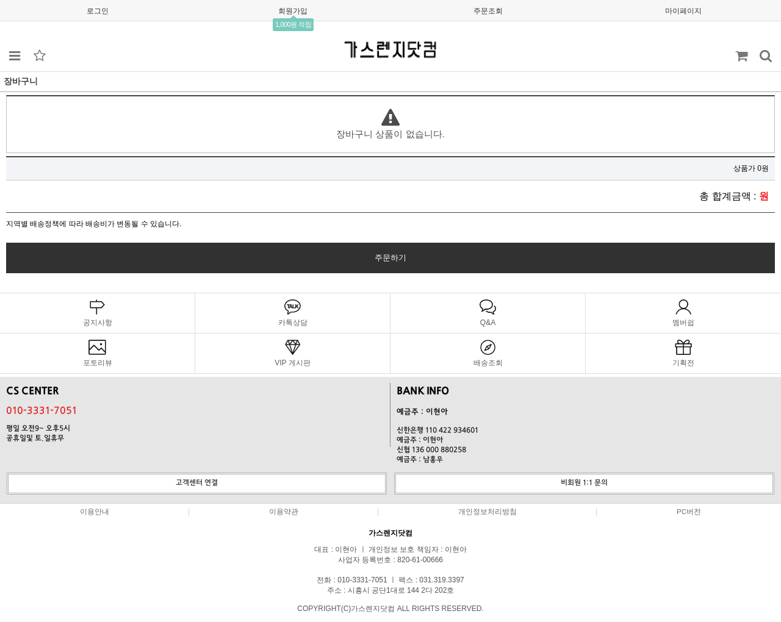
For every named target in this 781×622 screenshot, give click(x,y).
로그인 (98, 11)
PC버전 (689, 511)
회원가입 (293, 11)
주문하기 (390, 257)
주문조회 (488, 11)
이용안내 (94, 511)
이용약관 (283, 511)
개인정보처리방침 (487, 511)
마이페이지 (683, 11)
